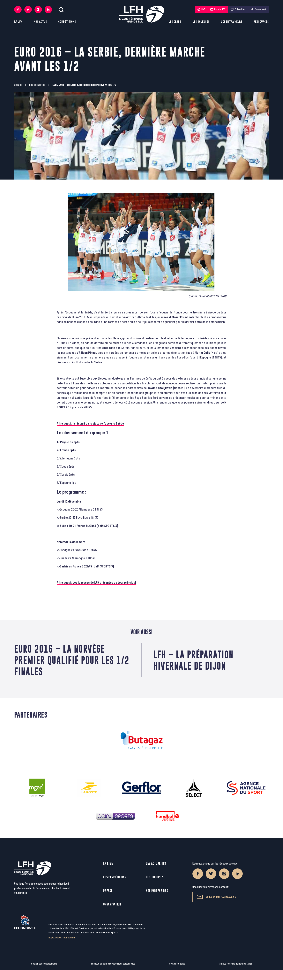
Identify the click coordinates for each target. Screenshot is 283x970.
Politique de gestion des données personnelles (113, 963)
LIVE (201, 9)
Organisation (112, 904)
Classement (258, 9)
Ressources (261, 22)
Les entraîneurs (231, 22)
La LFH (18, 22)
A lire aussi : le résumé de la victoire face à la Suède (90, 424)
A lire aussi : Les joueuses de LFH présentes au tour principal (96, 583)
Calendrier (238, 9)
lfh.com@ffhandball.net (217, 897)
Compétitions (67, 22)
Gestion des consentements (44, 963)
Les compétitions (114, 877)
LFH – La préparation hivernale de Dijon (193, 660)
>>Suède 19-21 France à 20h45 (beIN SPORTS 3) (87, 526)
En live (108, 863)
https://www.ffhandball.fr (61, 937)
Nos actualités (37, 85)
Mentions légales (177, 963)
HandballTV (217, 9)
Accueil (18, 85)
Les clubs (174, 22)
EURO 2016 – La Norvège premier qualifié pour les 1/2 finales (71, 660)
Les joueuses (201, 22)
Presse (107, 891)
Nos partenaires (157, 891)
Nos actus (40, 22)
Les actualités (156, 863)
